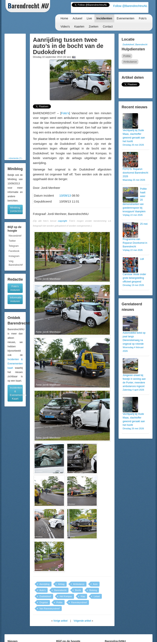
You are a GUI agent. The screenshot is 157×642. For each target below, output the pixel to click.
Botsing (93, 590)
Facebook (14, 251)
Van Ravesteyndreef (49, 608)
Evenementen (125, 18)
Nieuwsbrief (15, 235)
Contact (108, 26)
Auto (95, 584)
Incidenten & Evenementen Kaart (16, 393)
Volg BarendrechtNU (16, 263)
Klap (83, 596)
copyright (62, 221)
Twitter (12, 240)
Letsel (97, 596)
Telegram (14, 246)
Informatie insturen (16, 299)
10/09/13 (65, 195)
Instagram (14, 256)
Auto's (42, 590)
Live (89, 18)
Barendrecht (60, 590)
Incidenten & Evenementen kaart (15, 363)
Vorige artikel (60, 620)
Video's (65, 26)
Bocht (78, 590)
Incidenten (104, 18)
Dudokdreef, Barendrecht (135, 44)
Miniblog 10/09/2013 (16, 209)
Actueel (77, 18)
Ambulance (78, 584)
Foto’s (65, 113)
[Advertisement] (18, 95)
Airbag (61, 584)
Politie (59, 602)
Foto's (143, 18)
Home (64, 18)
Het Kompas (66, 596)
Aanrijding (44, 584)
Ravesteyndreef (79, 602)
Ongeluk (43, 602)
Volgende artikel (82, 620)
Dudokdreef (45, 596)
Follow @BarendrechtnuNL (130, 6)
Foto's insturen (15, 288)
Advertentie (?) (15, 158)
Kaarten (79, 26)
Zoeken (93, 26)
